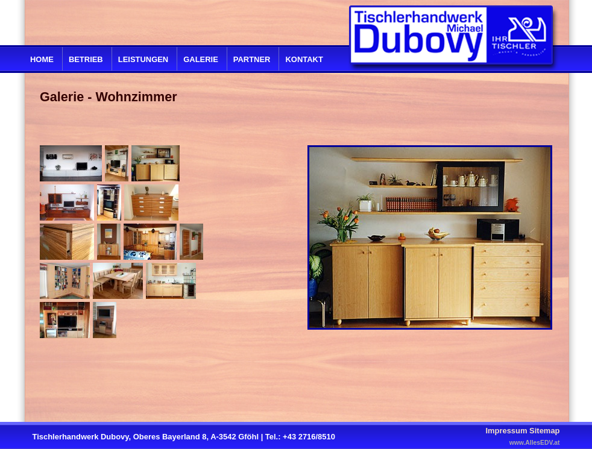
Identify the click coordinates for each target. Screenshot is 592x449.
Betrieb (86, 59)
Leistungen (143, 59)
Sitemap (544, 430)
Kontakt (304, 59)
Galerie (200, 59)
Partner (252, 59)
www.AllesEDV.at (534, 442)
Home (42, 59)
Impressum (506, 430)
